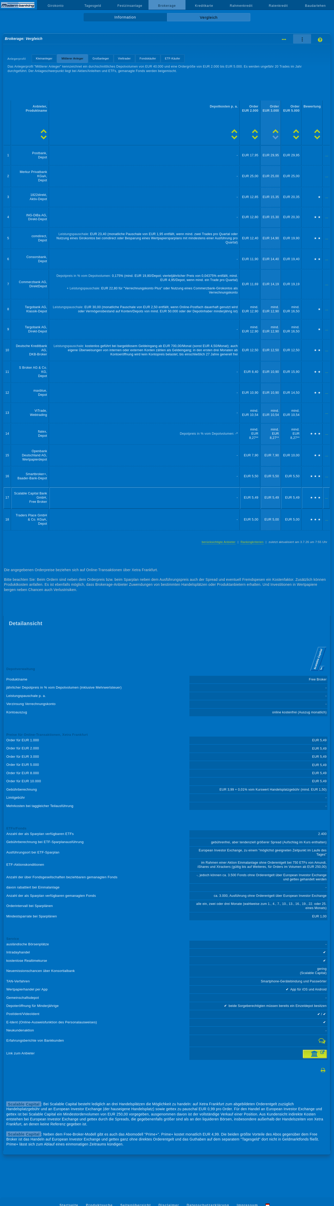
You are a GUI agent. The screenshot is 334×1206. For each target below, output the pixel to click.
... (326, 155)
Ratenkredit (278, 6)
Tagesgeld (92, 6)
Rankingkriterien (251, 542)
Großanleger (100, 58)
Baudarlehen (315, 6)
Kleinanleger (44, 58)
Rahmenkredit (241, 6)
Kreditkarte (204, 6)
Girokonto (56, 6)
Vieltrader (124, 58)
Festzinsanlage (130, 6)
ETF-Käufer (172, 58)
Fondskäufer (148, 58)
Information (125, 17)
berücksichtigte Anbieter (219, 542)
